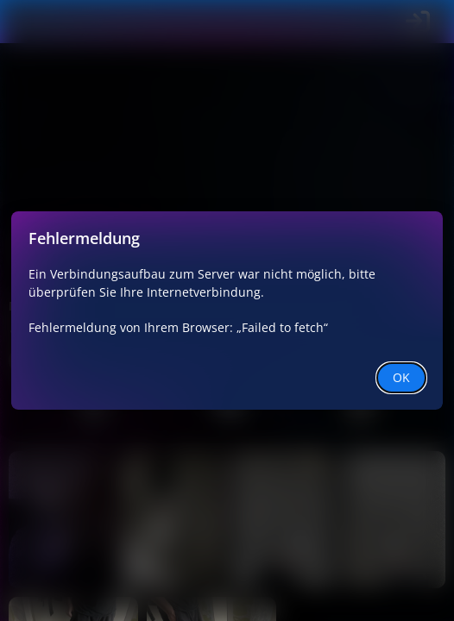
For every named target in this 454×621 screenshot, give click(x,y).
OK (401, 377)
